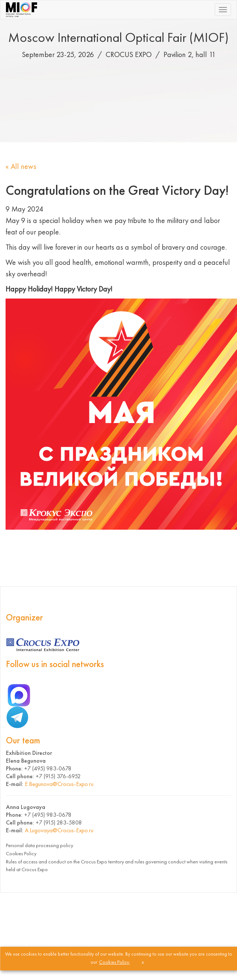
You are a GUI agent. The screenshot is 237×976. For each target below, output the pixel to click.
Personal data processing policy (39, 845)
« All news (21, 166)
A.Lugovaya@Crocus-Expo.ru (59, 830)
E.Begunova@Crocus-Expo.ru (59, 784)
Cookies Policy (21, 853)
